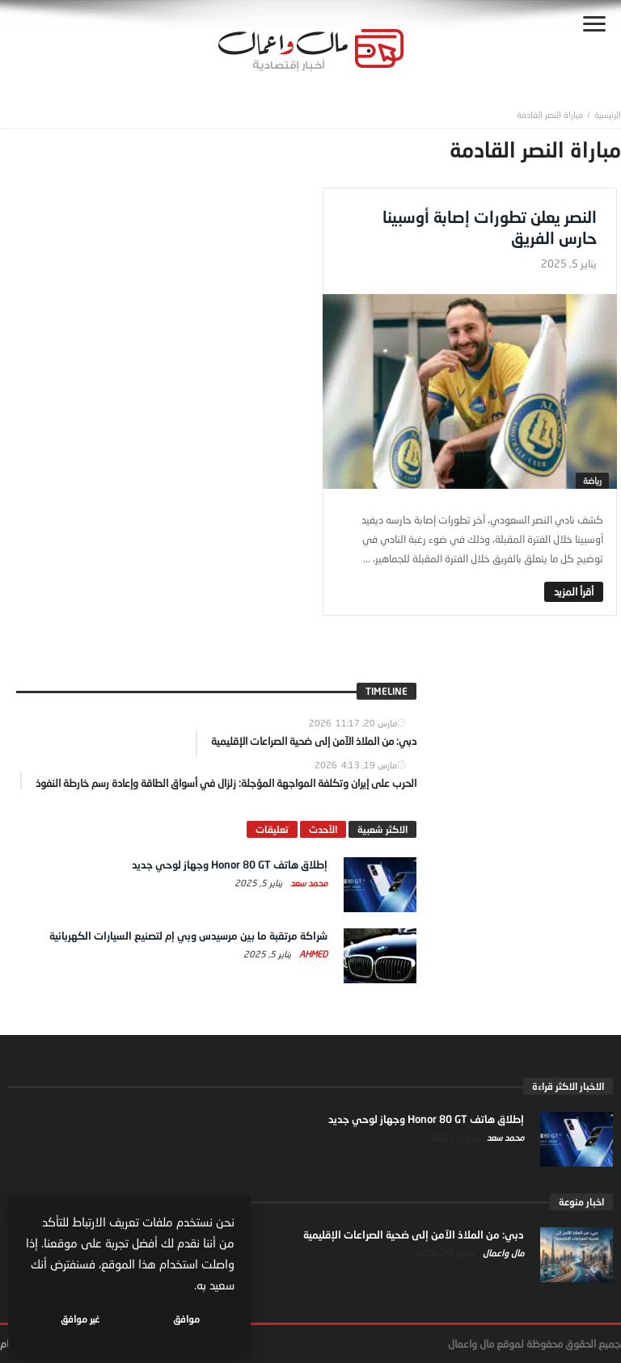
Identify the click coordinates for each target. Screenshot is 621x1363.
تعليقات (272, 829)
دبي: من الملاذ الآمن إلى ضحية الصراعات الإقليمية (413, 1234)
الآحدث (323, 829)
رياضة (592, 480)
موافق (187, 1319)
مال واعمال (502, 1252)
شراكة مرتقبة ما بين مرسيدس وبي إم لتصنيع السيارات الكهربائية (188, 935)
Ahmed (312, 954)
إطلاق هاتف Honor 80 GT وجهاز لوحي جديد (229, 864)
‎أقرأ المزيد (574, 591)
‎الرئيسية (607, 114)
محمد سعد (307, 882)
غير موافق (81, 1319)
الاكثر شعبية (382, 829)
